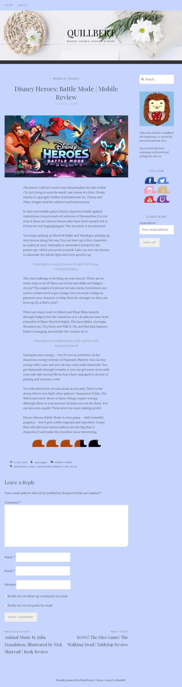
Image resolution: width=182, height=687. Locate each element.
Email (10, 571)
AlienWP (120, 680)
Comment (13, 502)
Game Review (44, 466)
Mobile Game (61, 466)
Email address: (148, 223)
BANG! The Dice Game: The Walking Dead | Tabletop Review (97, 638)
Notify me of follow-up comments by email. (38, 596)
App (15, 466)
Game (31, 466)
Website (10, 584)
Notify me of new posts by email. (30, 605)
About (23, 5)
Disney (22, 466)
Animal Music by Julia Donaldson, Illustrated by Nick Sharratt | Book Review (35, 642)
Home (9, 5)
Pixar (73, 466)
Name (10, 557)
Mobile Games (66, 78)
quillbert (40, 462)
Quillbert (91, 33)
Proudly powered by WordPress (74, 680)
